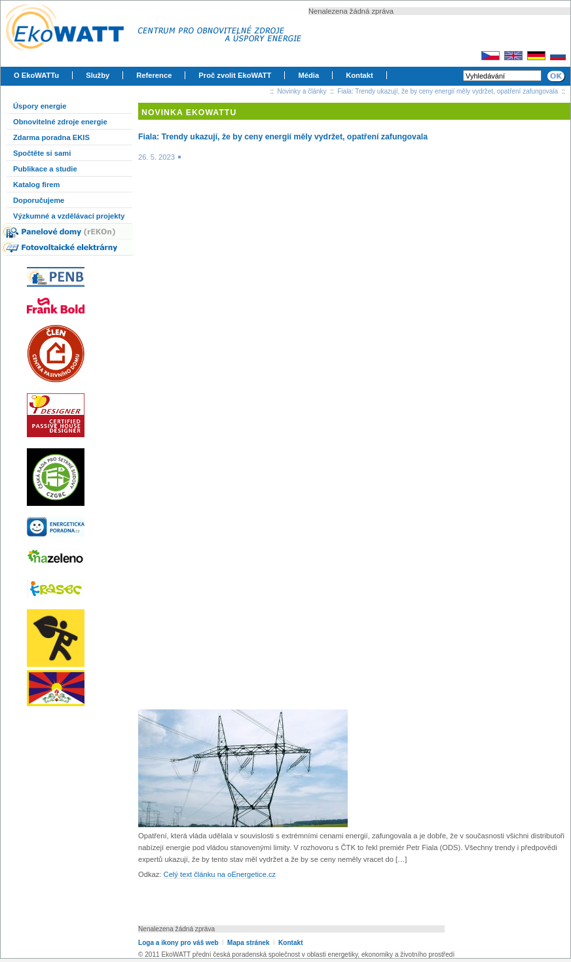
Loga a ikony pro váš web (178, 942)
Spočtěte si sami (42, 153)
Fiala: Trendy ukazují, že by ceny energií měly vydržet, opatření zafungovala (447, 91)
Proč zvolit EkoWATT (234, 75)
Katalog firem (36, 184)
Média (308, 75)
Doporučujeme (38, 200)
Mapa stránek (248, 942)
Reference (154, 75)
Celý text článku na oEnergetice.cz (220, 874)
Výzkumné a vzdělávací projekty (68, 216)
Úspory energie (39, 106)
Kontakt (359, 75)
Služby (97, 75)
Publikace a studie (45, 169)
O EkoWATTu (36, 75)
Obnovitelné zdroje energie (60, 122)
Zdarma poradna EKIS (51, 137)
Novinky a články (302, 91)
